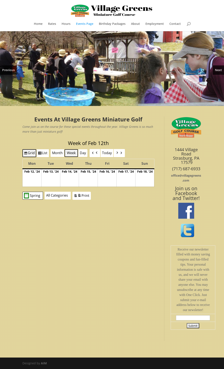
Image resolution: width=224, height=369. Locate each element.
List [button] (42, 153)
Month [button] (57, 153)
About (135, 24)
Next (218, 70)
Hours (66, 24)
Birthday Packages (112, 24)
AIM (44, 363)
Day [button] (83, 153)
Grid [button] (29, 153)
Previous (8, 70)
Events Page (84, 24)
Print (81, 196)
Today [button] (107, 153)
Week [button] (71, 153)
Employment (154, 24)
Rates (52, 24)
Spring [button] (32, 195)
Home (38, 24)
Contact (175, 24)
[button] (95, 153)
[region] (112, 68)
